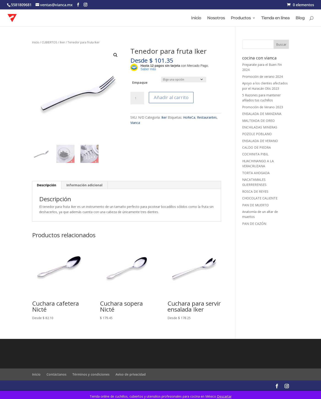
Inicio (196, 18)
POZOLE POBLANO (257, 134)
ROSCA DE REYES (255, 191)
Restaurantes (207, 117)
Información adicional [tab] (84, 185)
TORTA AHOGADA (256, 173)
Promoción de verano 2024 (262, 76)
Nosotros (216, 18)
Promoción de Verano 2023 (262, 107)
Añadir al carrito (171, 97)
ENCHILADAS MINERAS (259, 127)
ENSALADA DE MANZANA (261, 114)
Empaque (140, 82)
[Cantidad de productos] (137, 98)
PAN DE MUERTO (255, 205)
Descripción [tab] (46, 185)
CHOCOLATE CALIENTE (259, 198)
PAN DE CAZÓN (254, 223)
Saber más (148, 69)
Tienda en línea (275, 18)
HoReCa (189, 117)
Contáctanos (56, 374)
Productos (241, 18)
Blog (300, 18)
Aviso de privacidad (130, 374)
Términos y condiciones (91, 374)
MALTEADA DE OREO (258, 120)
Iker (62, 42)
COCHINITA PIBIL (255, 154)
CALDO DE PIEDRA (256, 147)
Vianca (135, 122)
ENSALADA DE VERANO (260, 141)
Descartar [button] (224, 396)
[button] (115, 55)
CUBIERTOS (49, 42)
